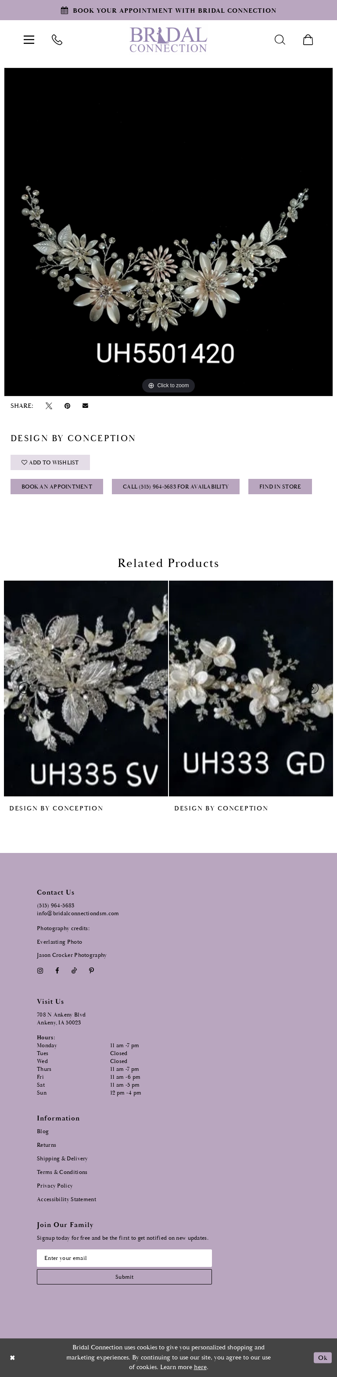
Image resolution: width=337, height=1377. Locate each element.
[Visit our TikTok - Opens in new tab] (74, 971)
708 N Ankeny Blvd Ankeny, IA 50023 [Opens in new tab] (61, 1019)
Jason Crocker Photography (72, 955)
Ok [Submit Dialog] (322, 1357)
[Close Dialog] (12, 1357)
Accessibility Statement (66, 1199)
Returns (46, 1145)
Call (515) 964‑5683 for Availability (176, 487)
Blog (43, 1131)
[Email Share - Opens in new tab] (85, 405)
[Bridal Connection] (168, 39)
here (200, 1367)
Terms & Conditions (62, 1172)
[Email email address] (124, 1258)
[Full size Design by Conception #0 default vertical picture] (168, 232)
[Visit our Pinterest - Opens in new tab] (91, 971)
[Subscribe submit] (124, 1276)
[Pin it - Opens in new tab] (67, 406)
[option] (168, 232)
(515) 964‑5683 (56, 906)
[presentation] (86, 688)
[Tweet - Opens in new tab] (48, 406)
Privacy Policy (55, 1186)
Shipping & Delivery (62, 1159)
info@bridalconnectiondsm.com (78, 913)
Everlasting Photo (59, 942)
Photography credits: (63, 928)
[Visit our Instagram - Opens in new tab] (40, 971)
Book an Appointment (57, 487)
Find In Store (280, 487)
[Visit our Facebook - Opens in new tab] (57, 971)
